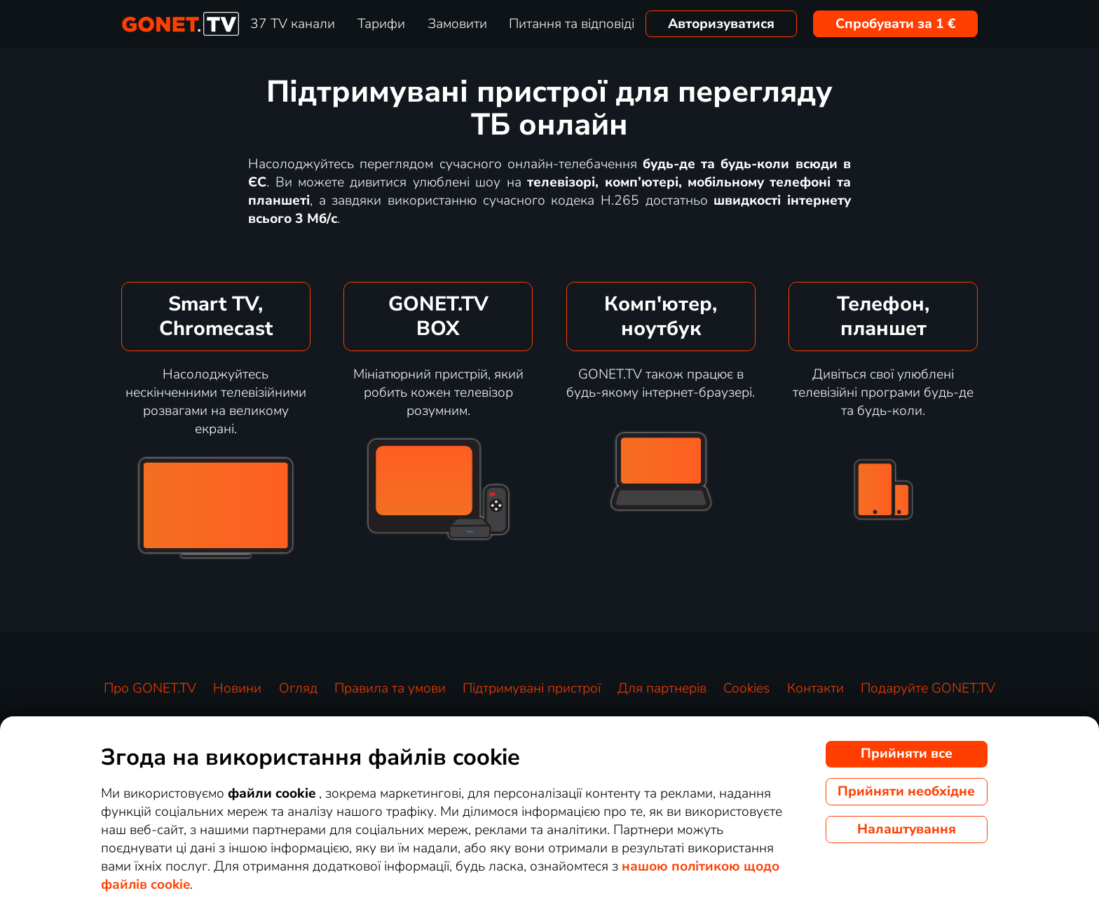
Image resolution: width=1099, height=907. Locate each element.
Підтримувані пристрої (532, 688)
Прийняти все (907, 753)
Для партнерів (661, 688)
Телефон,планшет (883, 316)
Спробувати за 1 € (895, 24)
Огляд (298, 688)
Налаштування (906, 829)
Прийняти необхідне (906, 791)
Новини (237, 688)
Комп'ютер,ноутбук (660, 316)
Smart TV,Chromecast (216, 316)
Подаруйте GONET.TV (928, 688)
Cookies (746, 688)
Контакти (815, 688)
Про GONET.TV (150, 688)
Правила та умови (390, 688)
